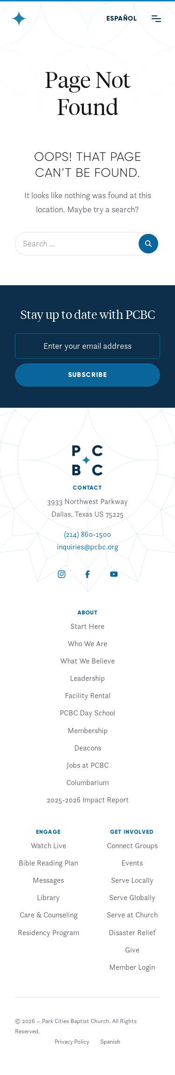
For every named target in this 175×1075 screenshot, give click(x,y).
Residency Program (48, 932)
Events (132, 862)
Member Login (132, 967)
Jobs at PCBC (88, 765)
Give (132, 949)
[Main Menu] (156, 18)
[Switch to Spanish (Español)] (122, 19)
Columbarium (87, 782)
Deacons (87, 747)
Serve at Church (132, 914)
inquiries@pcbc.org (87, 546)
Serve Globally (132, 897)
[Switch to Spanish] (110, 1042)
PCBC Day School (87, 712)
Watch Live (48, 845)
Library (48, 897)
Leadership (87, 678)
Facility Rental (88, 695)
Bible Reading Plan (48, 862)
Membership (88, 730)
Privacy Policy (72, 1042)
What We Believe (87, 660)
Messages (48, 880)
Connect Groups (132, 845)
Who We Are (87, 643)
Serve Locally (132, 880)
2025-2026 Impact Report (88, 799)
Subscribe (87, 375)
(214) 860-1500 (87, 534)
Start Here (87, 626)
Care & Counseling (48, 914)
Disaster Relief (132, 932)
